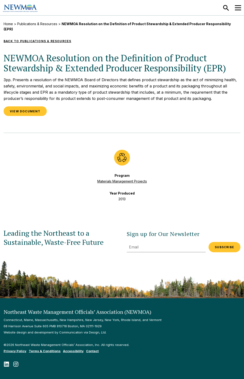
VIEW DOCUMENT (25, 111)
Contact (92, 351)
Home (8, 24)
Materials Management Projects (122, 181)
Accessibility (73, 351)
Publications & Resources (37, 24)
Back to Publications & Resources (37, 41)
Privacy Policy (15, 351)
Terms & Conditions (45, 351)
